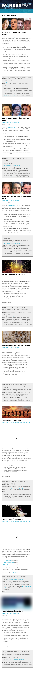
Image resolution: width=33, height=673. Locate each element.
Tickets (3, 591)
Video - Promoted (27, 422)
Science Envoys (11, 37)
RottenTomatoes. (16, 572)
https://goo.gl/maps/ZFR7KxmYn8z (15, 316)
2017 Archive (9, 122)
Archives (14, 122)
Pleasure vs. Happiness (11, 420)
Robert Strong (6, 565)
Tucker (3, 122)
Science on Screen (24, 588)
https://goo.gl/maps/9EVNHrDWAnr (15, 659)
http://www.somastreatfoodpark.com (13, 82)
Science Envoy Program (9, 95)
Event (18, 122)
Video (21, 422)
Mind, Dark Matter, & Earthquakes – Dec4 (16, 197)
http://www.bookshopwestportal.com (18, 488)
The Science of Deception (12, 519)
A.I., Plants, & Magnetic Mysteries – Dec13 (16, 119)
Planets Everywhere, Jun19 (13, 611)
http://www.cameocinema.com (15, 579)
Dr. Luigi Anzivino (7, 560)
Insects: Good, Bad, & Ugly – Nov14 (16, 345)
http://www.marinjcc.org (10, 391)
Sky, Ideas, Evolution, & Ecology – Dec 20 (15, 33)
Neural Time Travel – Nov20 (13, 275)
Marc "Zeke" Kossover (8, 562)
